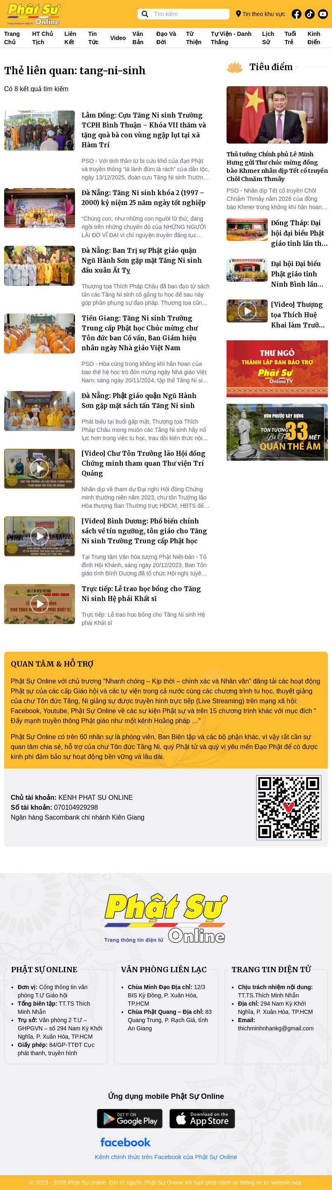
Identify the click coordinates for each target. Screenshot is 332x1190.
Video (118, 38)
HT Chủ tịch (42, 38)
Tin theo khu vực (260, 13)
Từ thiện (194, 38)
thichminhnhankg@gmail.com (276, 1028)
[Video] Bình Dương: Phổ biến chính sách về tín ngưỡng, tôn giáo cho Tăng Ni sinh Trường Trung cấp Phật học (144, 531)
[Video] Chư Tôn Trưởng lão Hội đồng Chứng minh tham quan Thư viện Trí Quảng (144, 463)
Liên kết (71, 38)
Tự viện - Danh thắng (231, 38)
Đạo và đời (166, 38)
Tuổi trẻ (290, 38)
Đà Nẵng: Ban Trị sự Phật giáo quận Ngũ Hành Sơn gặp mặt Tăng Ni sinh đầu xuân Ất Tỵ (142, 260)
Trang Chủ (12, 38)
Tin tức (93, 38)
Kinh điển (314, 38)
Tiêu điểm (271, 67)
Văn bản (138, 38)
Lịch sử (268, 38)
